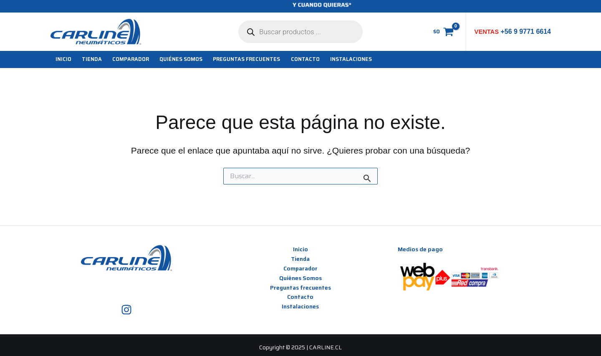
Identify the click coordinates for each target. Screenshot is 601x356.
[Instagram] (126, 309)
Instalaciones (300, 306)
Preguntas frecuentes (300, 287)
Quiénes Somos (300, 278)
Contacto (300, 297)
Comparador (300, 268)
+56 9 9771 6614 (525, 31)
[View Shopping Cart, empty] (443, 32)
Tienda (300, 258)
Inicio (300, 249)
